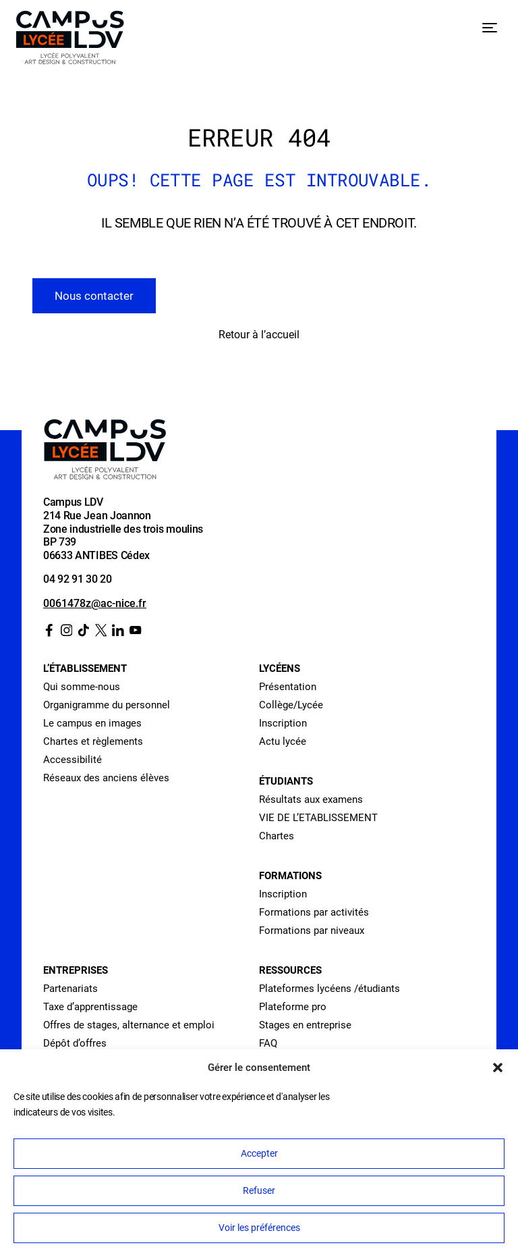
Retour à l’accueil (259, 334)
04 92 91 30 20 (77, 579)
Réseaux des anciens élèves (106, 778)
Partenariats (70, 988)
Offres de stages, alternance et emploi (128, 1025)
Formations (290, 876)
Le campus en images (92, 723)
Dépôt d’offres (75, 1043)
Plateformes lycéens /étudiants (329, 988)
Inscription (283, 723)
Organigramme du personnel (106, 705)
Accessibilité (72, 760)
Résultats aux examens (311, 799)
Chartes (276, 836)
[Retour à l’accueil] (70, 40)
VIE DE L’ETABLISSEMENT (318, 818)
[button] (498, 1067)
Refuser (259, 1190)
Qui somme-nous (81, 687)
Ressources (290, 970)
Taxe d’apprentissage (90, 1007)
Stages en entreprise (305, 1025)
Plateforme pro (292, 1007)
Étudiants (286, 781)
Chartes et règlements (93, 741)
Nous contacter (94, 296)
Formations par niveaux (311, 930)
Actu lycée (282, 741)
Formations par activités (314, 912)
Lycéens (279, 668)
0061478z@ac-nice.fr (94, 603)
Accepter (259, 1153)
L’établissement (85, 668)
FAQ (268, 1043)
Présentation (287, 687)
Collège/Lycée (291, 705)
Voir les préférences (259, 1227)
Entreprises (75, 970)
